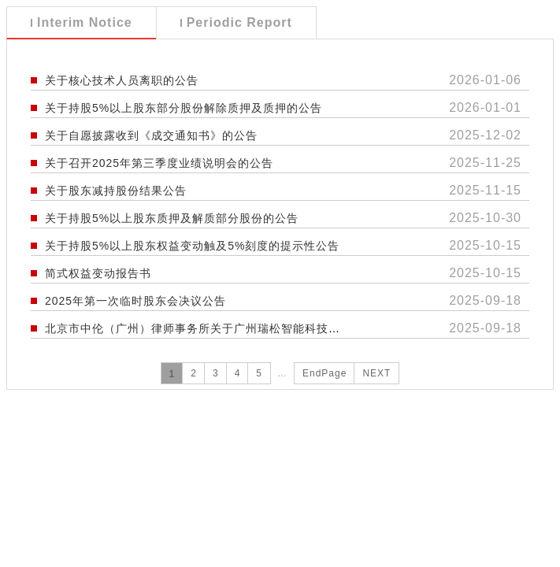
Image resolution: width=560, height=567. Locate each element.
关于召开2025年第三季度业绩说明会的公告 (159, 163)
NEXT (376, 373)
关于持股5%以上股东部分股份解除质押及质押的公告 (183, 108)
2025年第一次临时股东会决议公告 (135, 301)
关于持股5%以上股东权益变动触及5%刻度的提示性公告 (192, 245)
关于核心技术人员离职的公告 (121, 80)
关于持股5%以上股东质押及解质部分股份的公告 (172, 218)
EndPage (324, 373)
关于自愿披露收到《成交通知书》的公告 (151, 135)
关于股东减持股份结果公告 (116, 190)
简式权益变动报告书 (98, 273)
